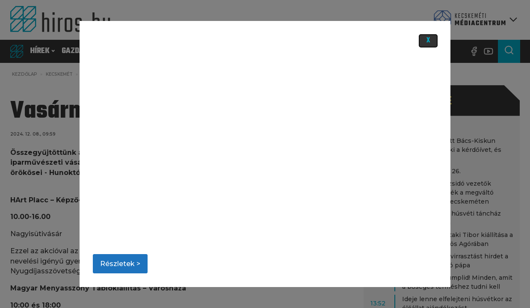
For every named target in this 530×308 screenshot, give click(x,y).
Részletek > (120, 264)
